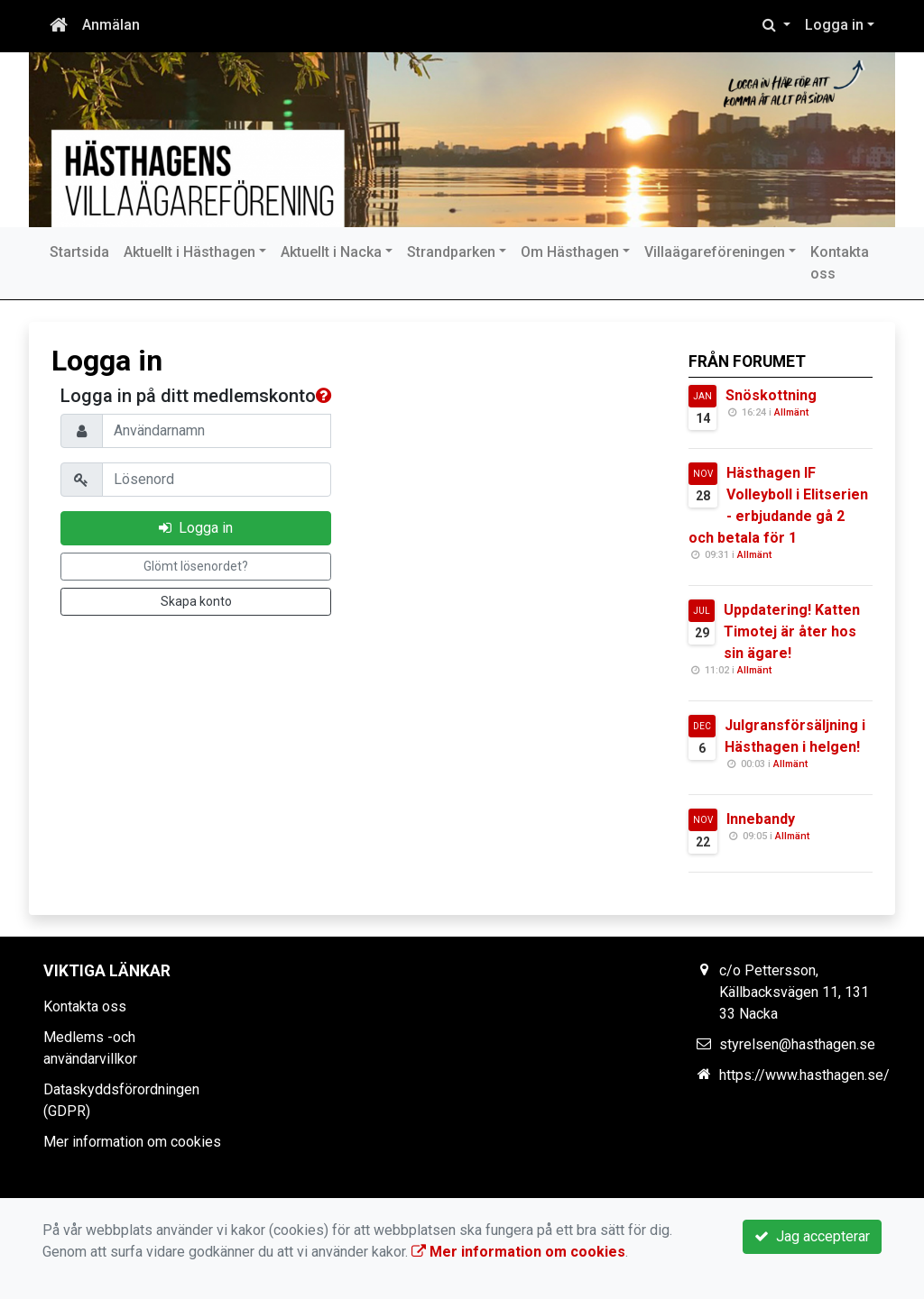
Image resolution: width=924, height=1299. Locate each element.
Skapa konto (196, 601)
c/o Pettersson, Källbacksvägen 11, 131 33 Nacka (794, 992)
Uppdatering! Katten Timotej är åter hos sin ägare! (792, 631)
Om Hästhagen (570, 252)
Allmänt (791, 412)
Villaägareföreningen (714, 252)
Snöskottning (771, 395)
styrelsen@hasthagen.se (797, 1044)
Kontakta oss (839, 262)
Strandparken (451, 252)
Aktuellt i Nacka (331, 252)
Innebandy (760, 819)
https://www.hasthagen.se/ (804, 1075)
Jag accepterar (812, 1236)
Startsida (79, 252)
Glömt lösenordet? (195, 566)
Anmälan (111, 24)
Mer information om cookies (132, 1141)
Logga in (834, 24)
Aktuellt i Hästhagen (189, 252)
